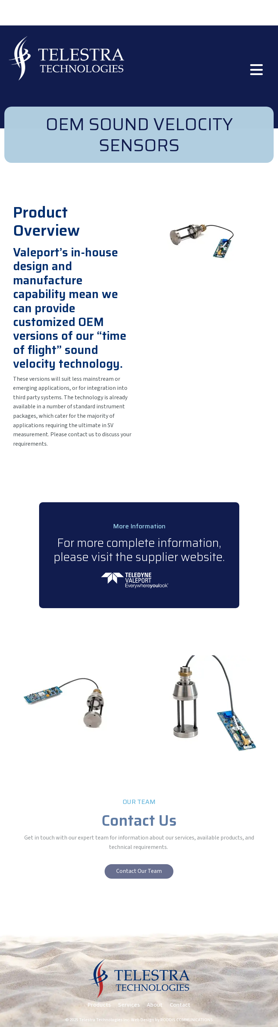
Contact (180, 1005)
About (155, 1005)
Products (99, 1005)
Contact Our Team (139, 871)
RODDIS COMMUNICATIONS (186, 1020)
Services (129, 1005)
